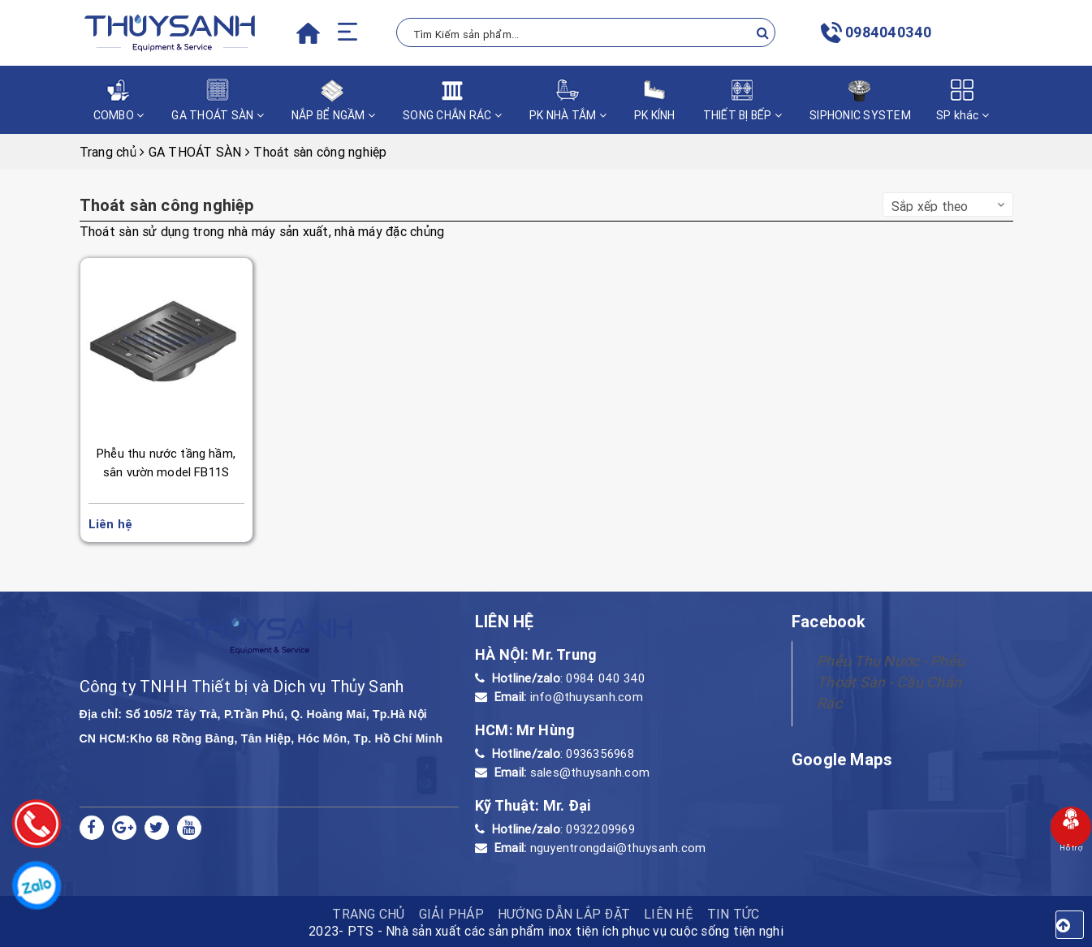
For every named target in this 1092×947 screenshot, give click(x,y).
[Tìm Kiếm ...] (586, 32)
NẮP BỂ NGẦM (333, 100)
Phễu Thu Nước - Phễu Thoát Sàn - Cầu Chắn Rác (891, 682)
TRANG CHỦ (368, 914)
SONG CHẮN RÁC (452, 100)
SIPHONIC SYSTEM (860, 100)
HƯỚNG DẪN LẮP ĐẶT (564, 914)
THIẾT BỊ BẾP (743, 100)
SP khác (962, 100)
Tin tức (733, 914)
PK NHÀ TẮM (567, 100)
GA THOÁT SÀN (217, 100)
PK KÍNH (654, 100)
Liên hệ (668, 914)
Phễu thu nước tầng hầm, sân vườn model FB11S (166, 463)
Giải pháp (451, 914)
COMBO (119, 100)
